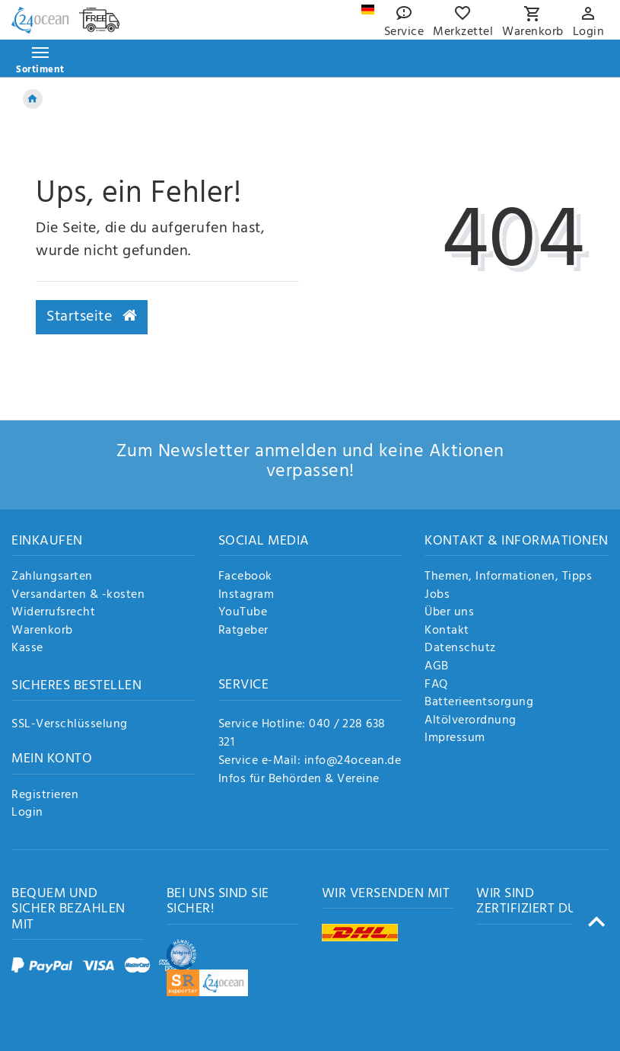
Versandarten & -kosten (78, 595)
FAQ (436, 685)
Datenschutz (460, 649)
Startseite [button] (91, 317)
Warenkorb (42, 631)
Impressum (454, 739)
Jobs (437, 595)
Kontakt (446, 631)
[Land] (368, 9)
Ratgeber (243, 631)
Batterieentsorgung (478, 703)
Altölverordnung (470, 721)
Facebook (245, 577)
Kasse (27, 649)
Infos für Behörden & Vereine (299, 779)
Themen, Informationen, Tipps (508, 577)
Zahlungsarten (52, 577)
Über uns (449, 613)
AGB (436, 667)
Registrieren (44, 796)
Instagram (246, 595)
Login (27, 813)
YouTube (243, 613)
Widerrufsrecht (53, 613)
